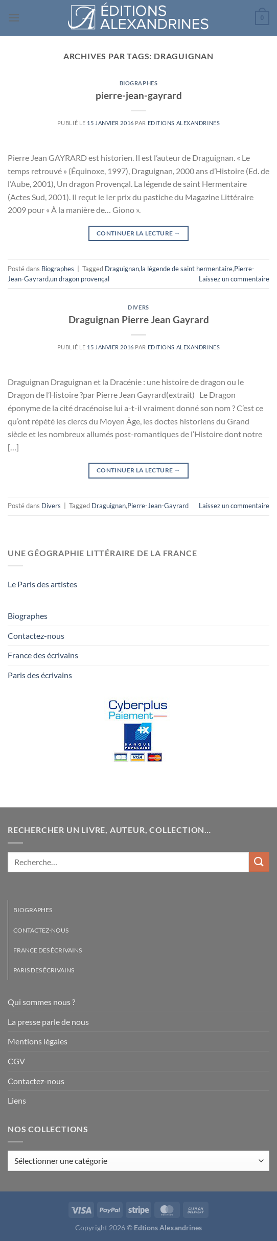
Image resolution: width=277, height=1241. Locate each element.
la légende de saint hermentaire (187, 269)
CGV (16, 1061)
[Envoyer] (259, 862)
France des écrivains (43, 655)
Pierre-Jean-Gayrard (158, 506)
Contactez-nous (36, 635)
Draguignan (122, 269)
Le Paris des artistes (42, 584)
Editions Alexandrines (184, 123)
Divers (138, 307)
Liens (17, 1100)
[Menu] (14, 17)
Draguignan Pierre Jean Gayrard (138, 319)
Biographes (139, 83)
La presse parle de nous (48, 1022)
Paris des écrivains (40, 675)
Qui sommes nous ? (41, 1002)
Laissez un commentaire (234, 279)
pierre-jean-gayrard (139, 95)
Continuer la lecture (138, 233)
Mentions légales (37, 1041)
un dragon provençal (79, 279)
